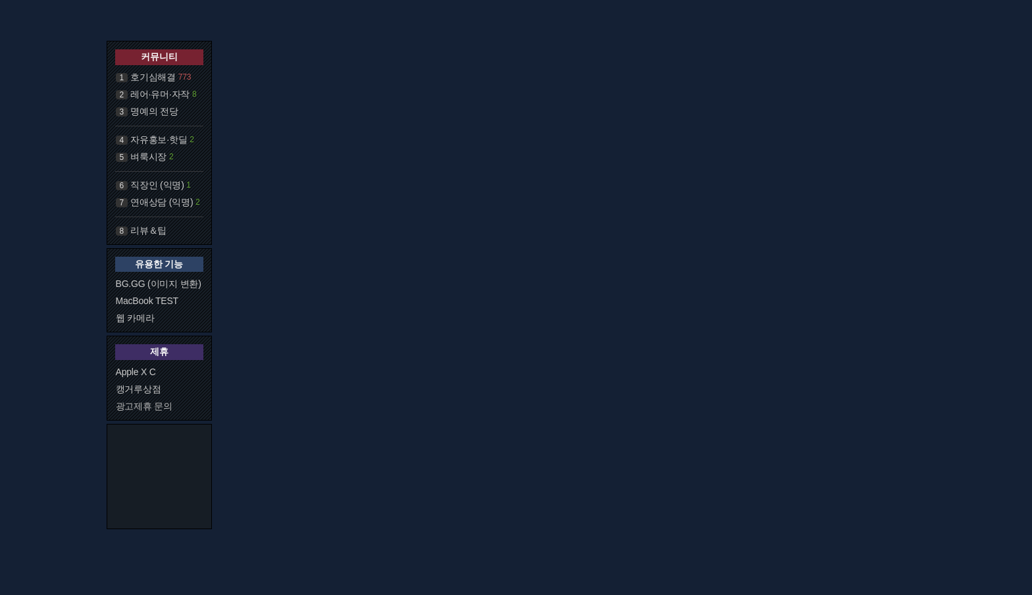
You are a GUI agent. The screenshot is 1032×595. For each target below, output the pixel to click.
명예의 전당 (154, 111)
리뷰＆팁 (148, 230)
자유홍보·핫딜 (159, 139)
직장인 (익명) (157, 185)
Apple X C (136, 372)
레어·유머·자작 (160, 94)
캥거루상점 (138, 389)
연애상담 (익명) (161, 202)
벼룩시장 (148, 156)
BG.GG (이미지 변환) (158, 283)
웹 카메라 (135, 318)
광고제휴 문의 (144, 406)
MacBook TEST (147, 301)
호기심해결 (153, 77)
